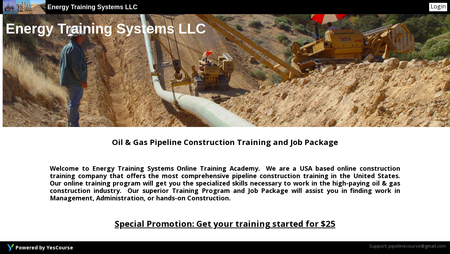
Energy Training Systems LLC (70, 7)
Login (438, 6)
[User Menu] (438, 7)
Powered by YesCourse (44, 247)
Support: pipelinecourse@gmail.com (407, 246)
